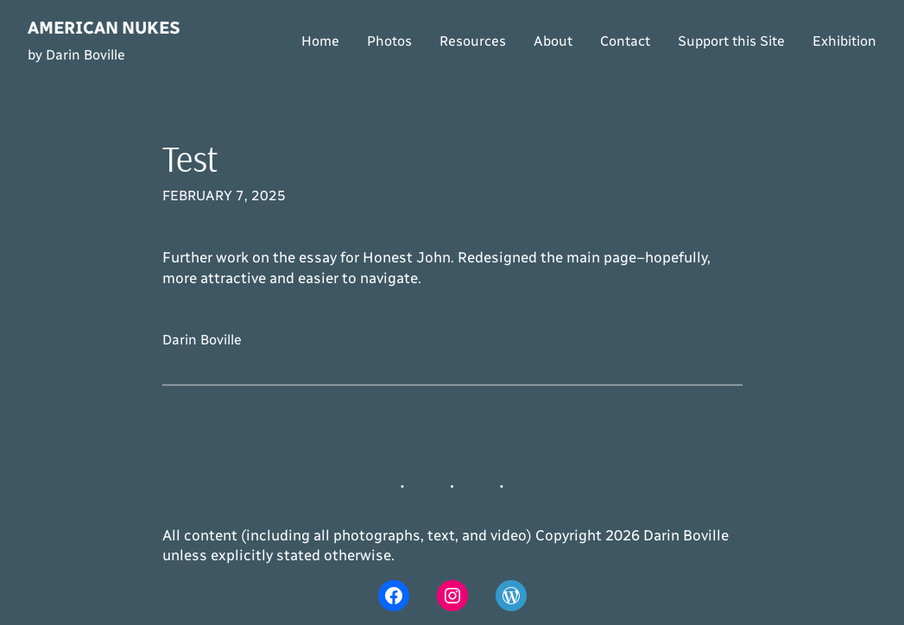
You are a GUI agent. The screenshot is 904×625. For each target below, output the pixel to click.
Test (190, 159)
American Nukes (104, 27)
